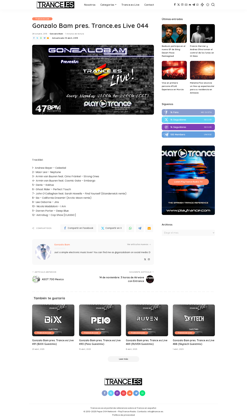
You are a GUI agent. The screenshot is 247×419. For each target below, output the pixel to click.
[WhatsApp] (197, 4)
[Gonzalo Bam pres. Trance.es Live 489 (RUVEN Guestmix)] (147, 320)
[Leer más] (123, 359)
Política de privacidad (123, 415)
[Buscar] (213, 4)
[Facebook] (174, 4)
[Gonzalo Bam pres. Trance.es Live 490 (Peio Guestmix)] (100, 320)
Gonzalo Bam (56, 34)
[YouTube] (186, 4)
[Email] (48, 38)
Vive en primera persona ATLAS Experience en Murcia (173, 86)
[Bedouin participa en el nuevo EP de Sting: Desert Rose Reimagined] (174, 33)
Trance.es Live (42, 19)
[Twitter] (178, 4)
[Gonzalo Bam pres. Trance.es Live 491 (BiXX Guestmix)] (53, 320)
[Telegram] (193, 4)
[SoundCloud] (190, 4)
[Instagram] (182, 4)
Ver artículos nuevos (139, 244)
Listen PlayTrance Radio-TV (188, 182)
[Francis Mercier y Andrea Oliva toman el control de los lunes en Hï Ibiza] (202, 33)
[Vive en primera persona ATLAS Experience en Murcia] (174, 70)
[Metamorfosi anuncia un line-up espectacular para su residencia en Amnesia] (202, 70)
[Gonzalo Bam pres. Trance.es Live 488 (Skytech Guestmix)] (194, 320)
